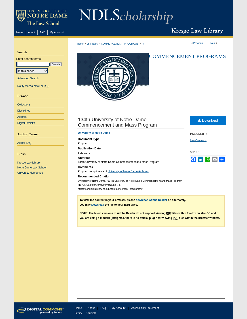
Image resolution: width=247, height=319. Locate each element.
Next (212, 43)
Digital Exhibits (26, 123)
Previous (198, 43)
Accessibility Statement (145, 308)
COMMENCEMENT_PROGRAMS (119, 43)
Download (208, 120)
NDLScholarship (126, 14)
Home (80, 43)
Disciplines (23, 110)
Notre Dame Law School (31, 167)
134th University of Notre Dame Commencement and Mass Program (117, 122)
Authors (22, 117)
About (91, 308)
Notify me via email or (33, 86)
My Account (118, 308)
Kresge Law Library (196, 31)
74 (142, 43)
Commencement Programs (187, 56)
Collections (24, 104)
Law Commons (198, 140)
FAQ (103, 308)
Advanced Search (28, 78)
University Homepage (30, 172)
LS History (92, 43)
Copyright (91, 313)
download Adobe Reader (151, 200)
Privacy (78, 313)
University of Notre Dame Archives (128, 171)
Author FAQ (24, 142)
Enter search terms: (29, 58)
